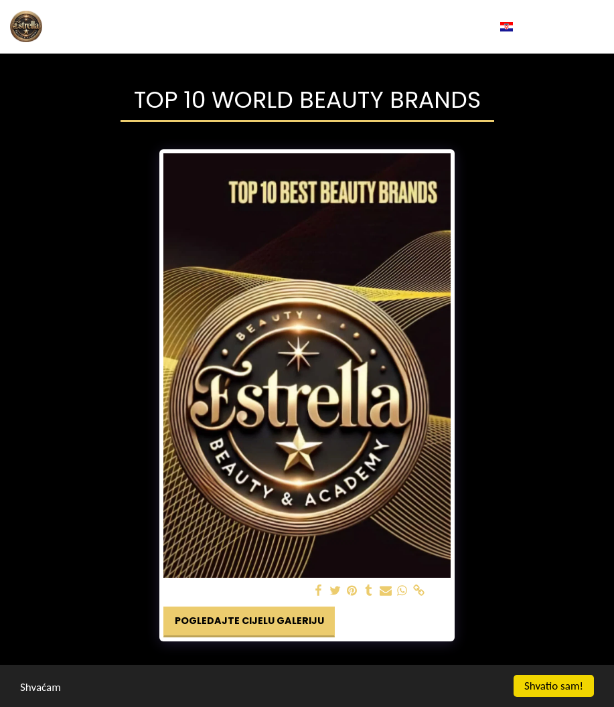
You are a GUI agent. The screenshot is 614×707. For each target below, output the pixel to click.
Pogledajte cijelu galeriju (249, 620)
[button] (529, 26)
